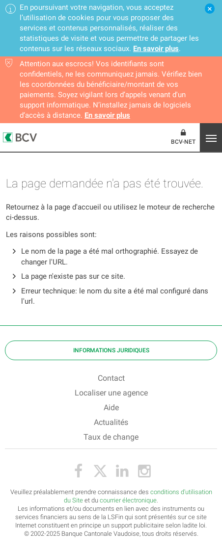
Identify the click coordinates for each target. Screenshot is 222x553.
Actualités (111, 422)
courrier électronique (128, 500)
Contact (111, 378)
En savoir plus (156, 48)
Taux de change (111, 437)
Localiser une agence (111, 392)
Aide (111, 407)
